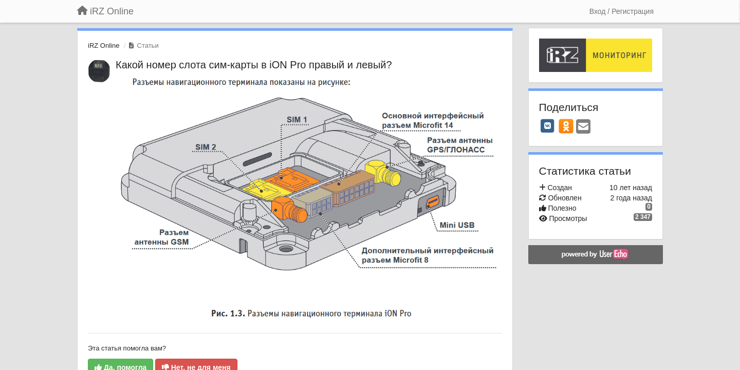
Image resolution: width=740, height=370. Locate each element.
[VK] (548, 126)
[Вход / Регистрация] (621, 11)
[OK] (566, 126)
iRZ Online (103, 45)
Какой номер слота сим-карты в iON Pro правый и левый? (254, 64)
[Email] (583, 127)
